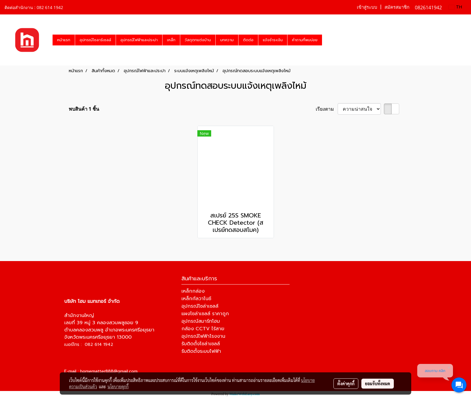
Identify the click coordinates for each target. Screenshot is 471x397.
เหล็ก (171, 40)
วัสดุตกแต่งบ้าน (198, 40)
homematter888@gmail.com (109, 371)
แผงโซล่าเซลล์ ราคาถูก (205, 313)
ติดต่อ (248, 40)
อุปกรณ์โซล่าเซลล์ (199, 306)
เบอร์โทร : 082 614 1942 (88, 344)
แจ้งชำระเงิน (273, 40)
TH (455, 7)
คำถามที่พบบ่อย (305, 40)
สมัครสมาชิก (396, 7)
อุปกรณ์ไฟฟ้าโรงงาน (203, 336)
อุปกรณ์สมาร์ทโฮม (200, 321)
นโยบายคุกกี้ (118, 386)
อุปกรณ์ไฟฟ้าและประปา (139, 40)
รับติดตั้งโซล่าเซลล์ (200, 343)
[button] (327, 40)
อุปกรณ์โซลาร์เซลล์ (95, 40)
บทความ (227, 40)
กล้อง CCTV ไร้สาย (202, 328)
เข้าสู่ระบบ (367, 7)
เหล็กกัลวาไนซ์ (196, 298)
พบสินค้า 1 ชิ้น (84, 109)
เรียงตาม (327, 109)
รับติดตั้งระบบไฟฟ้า (201, 351)
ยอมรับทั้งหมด (377, 383)
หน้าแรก (63, 40)
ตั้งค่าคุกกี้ (345, 383)
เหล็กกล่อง (193, 291)
